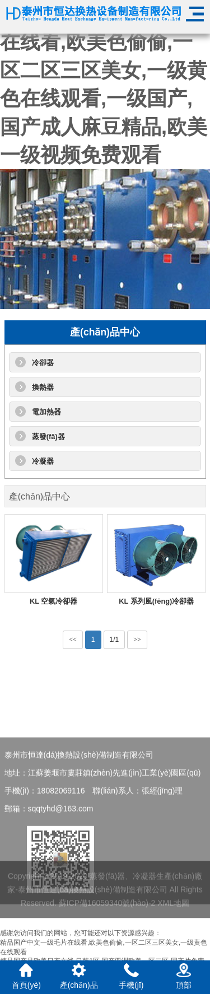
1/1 (114, 639)
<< (73, 639)
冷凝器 (43, 461)
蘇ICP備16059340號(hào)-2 (107, 910)
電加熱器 (46, 412)
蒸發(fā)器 (48, 436)
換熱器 (43, 387)
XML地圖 (173, 910)
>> (137, 639)
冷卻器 (43, 362)
